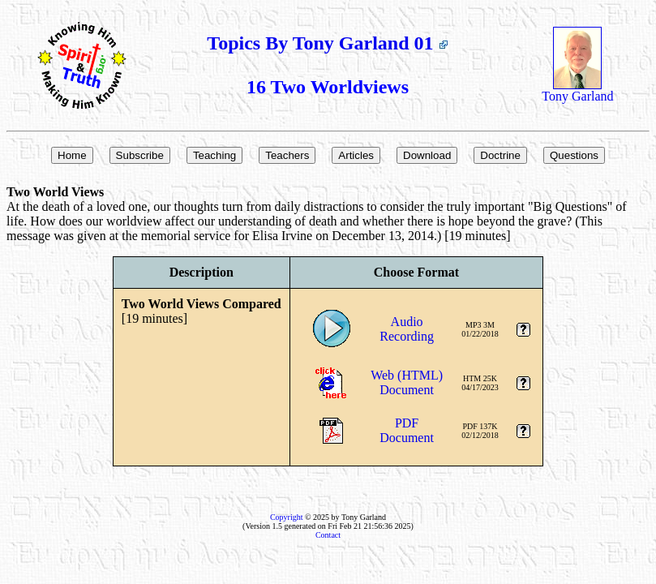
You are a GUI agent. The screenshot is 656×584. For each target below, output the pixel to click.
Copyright (286, 517)
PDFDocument (406, 430)
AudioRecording (406, 329)
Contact (328, 534)
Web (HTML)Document (407, 382)
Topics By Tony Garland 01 (327, 43)
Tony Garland (577, 90)
